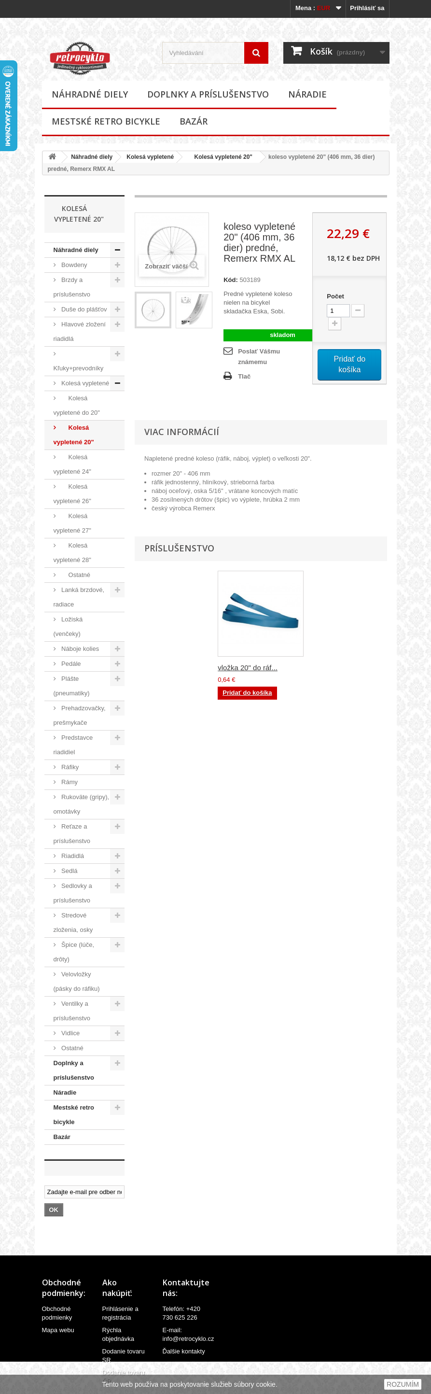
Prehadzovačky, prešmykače (80, 715)
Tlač (244, 376)
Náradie (307, 94)
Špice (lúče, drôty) (74, 952)
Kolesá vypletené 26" (72, 494)
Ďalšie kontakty (184, 1351)
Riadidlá (72, 855)
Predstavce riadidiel (73, 745)
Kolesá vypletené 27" (72, 523)
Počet (335, 296)
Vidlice (70, 1033)
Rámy (69, 782)
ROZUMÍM (403, 1384)
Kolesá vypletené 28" (72, 552)
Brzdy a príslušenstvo (72, 287)
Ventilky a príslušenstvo (72, 1011)
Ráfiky (69, 767)
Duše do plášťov (83, 309)
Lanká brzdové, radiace (79, 597)
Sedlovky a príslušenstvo (73, 893)
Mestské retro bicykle (106, 121)
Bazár (194, 121)
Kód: (230, 279)
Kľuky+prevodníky (79, 368)
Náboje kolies (79, 648)
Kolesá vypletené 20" (220, 157)
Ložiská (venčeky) (68, 626)
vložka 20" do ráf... (248, 667)
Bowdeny (73, 264)
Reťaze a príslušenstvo (72, 834)
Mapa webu (58, 1330)
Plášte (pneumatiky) (72, 686)
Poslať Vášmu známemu (259, 357)
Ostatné (75, 574)
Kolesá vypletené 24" (72, 464)
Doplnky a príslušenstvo (208, 94)
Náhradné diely (90, 94)
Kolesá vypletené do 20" (77, 405)
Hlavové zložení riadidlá (80, 331)
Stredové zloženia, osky (73, 922)
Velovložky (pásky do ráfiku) (77, 981)
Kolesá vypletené (150, 157)
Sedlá (69, 870)
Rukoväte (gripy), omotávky (82, 804)
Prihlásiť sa (367, 8)
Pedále (70, 663)
